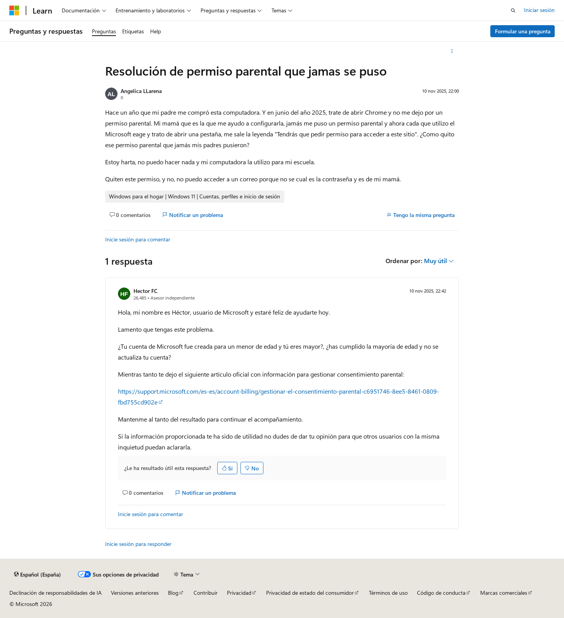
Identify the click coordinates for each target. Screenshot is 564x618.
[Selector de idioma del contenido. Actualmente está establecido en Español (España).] (37, 574)
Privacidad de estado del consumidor (310, 592)
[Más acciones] (452, 51)
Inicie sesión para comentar (137, 239)
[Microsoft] (14, 10)
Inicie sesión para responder (138, 543)
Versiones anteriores (135, 592)
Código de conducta (441, 592)
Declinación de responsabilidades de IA (55, 592)
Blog (173, 592)
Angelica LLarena (141, 91)
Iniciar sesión (539, 10)
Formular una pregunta (522, 31)
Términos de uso (388, 592)
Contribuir (206, 592)
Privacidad (239, 592)
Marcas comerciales (503, 592)
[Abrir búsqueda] (513, 10)
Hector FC (145, 290)
